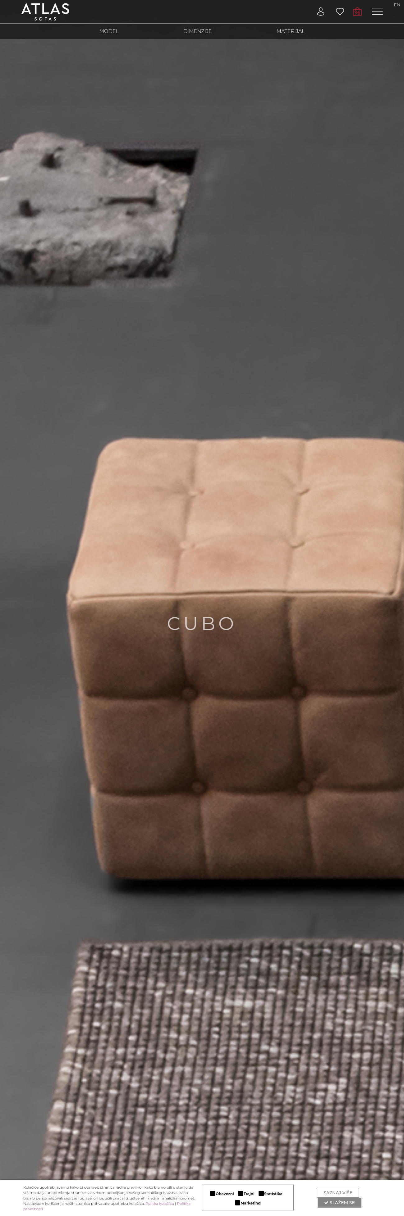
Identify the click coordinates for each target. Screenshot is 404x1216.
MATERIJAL (292, 31)
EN (397, 4)
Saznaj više (338, 1192)
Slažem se (339, 1202)
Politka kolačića (160, 1203)
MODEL (107, 31)
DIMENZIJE (197, 31)
